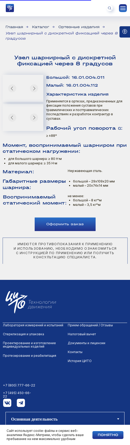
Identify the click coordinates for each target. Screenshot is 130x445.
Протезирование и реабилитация (29, 355)
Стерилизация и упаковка (23, 334)
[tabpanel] (65, 367)
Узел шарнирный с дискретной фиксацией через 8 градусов (62, 36)
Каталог (40, 27)
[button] (65, 235)
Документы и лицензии (86, 343)
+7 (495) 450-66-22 (17, 394)
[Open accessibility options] (124, 32)
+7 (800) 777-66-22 (19, 385)
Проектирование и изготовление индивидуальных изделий (29, 344)
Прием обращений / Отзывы (90, 325)
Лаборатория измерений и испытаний (33, 325)
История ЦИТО (80, 361)
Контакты (75, 352)
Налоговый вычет (82, 334)
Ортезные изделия (79, 27)
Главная (14, 27)
